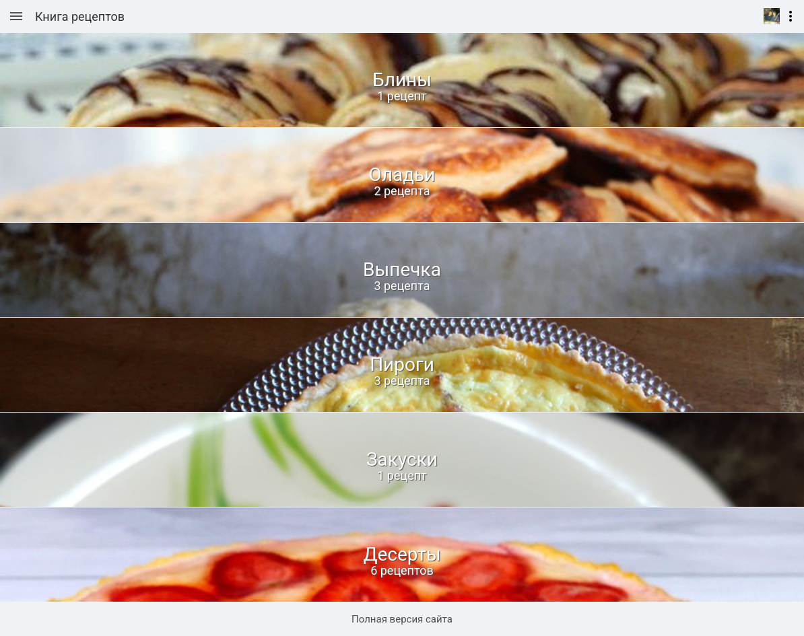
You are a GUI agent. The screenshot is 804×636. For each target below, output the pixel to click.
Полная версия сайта (402, 619)
